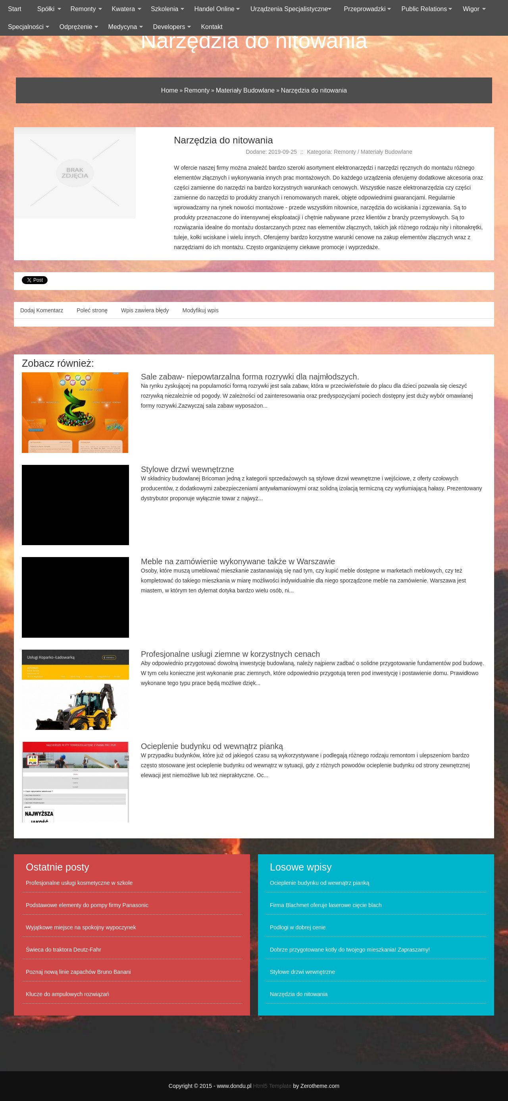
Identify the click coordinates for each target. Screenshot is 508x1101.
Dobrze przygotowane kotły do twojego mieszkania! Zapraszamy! (350, 949)
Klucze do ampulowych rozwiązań (67, 994)
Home (169, 90)
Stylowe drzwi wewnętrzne (187, 469)
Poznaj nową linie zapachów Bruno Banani (78, 972)
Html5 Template (272, 1086)
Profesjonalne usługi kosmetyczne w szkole (79, 883)
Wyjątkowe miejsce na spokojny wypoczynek (81, 927)
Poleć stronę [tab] (92, 310)
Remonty (197, 90)
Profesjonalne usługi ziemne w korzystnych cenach (230, 654)
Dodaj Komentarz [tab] (41, 310)
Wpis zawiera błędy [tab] (145, 310)
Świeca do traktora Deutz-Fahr (63, 949)
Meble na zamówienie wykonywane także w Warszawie (238, 561)
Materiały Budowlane (245, 90)
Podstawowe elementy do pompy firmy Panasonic (87, 905)
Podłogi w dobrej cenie (298, 927)
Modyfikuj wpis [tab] (201, 310)
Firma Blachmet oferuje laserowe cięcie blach (326, 905)
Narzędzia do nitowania (254, 40)
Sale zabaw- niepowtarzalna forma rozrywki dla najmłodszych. (250, 376)
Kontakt (211, 26)
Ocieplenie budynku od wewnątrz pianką (212, 746)
